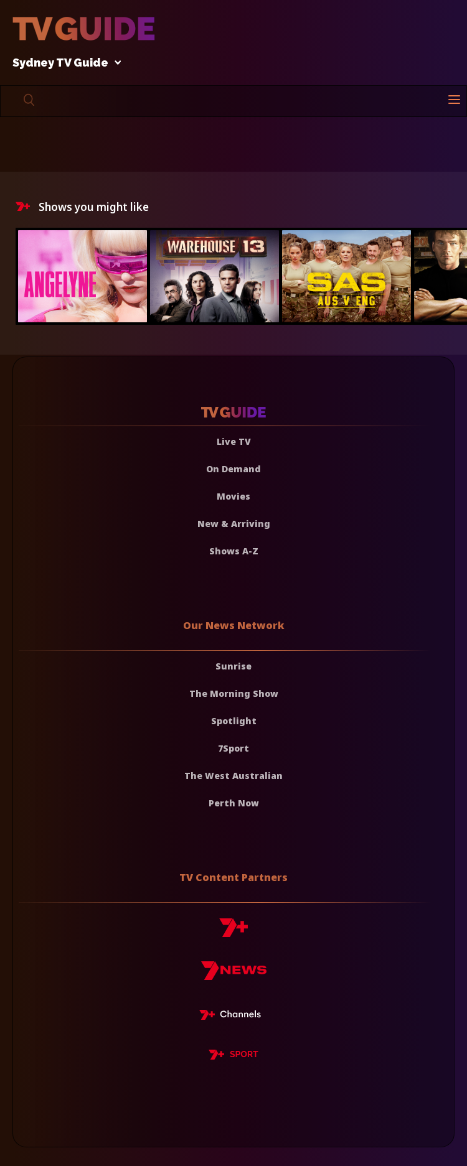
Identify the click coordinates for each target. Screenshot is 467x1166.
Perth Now (234, 803)
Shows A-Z (233, 551)
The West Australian (233, 775)
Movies (233, 496)
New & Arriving (233, 523)
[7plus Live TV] (233, 1016)
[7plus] (233, 932)
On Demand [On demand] (233, 469)
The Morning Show (233, 693)
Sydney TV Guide (63, 63)
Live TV (234, 441)
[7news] (234, 975)
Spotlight (234, 721)
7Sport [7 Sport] (233, 748)
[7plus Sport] (233, 1056)
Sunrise (233, 666)
